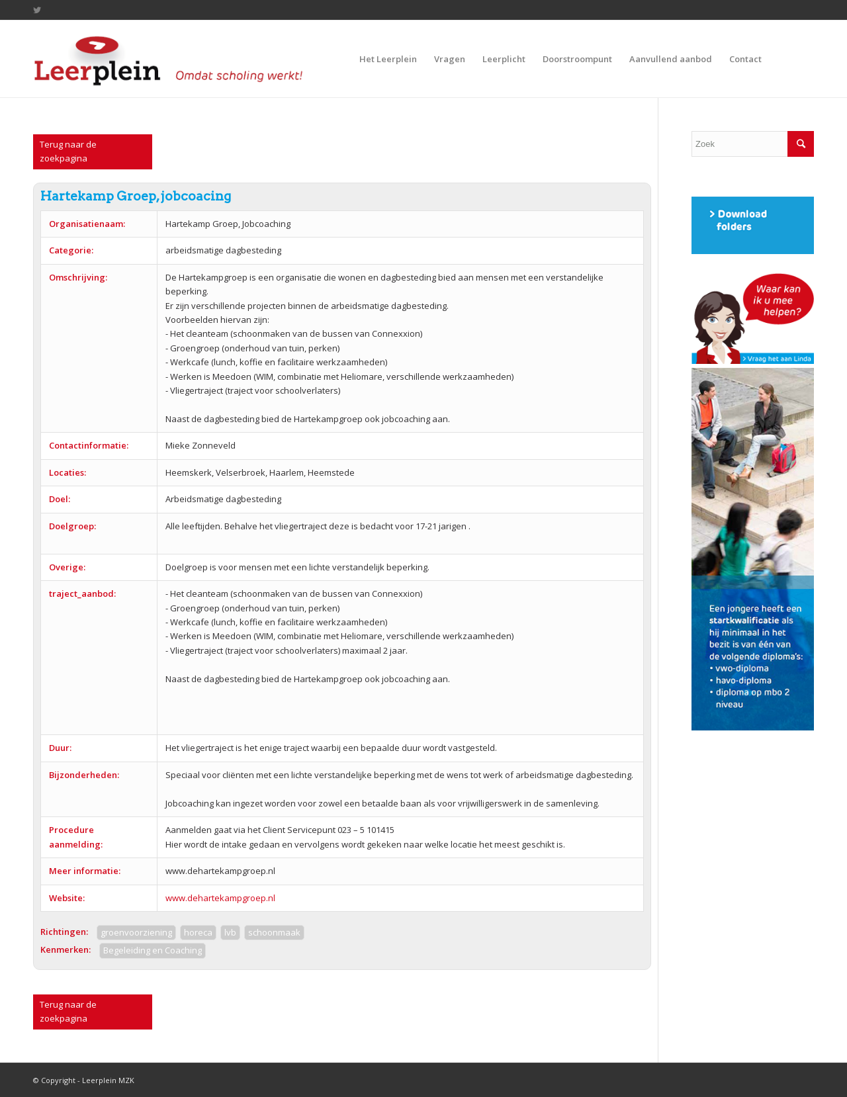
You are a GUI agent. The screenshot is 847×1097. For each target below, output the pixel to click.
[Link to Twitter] (37, 10)
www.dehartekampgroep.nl (220, 898)
